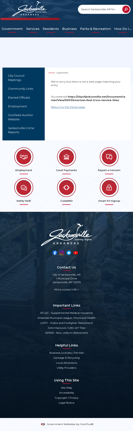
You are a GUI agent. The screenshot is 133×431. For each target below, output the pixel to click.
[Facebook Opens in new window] (55, 252)
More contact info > (66, 289)
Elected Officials (19, 97)
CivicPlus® (86, 424)
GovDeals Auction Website (20, 117)
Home (51, 73)
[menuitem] (12, 29)
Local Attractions (66, 362)
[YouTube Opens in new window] (75, 252)
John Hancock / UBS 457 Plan (66, 327)
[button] (126, 9)
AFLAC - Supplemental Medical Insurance (66, 312)
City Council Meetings (16, 77)
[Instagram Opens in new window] (62, 252)
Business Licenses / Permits (66, 352)
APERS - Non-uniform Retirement (66, 332)
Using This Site (66, 380)
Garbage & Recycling (66, 357)
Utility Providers (66, 367)
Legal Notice (66, 402)
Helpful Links (66, 345)
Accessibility (66, 392)
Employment (17, 106)
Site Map (66, 387)
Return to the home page (68, 107)
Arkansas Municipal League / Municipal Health (67, 317)
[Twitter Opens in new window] (69, 252)
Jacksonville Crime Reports (21, 130)
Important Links (66, 305)
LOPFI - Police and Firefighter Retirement (66, 323)
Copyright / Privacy (66, 397)
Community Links (20, 88)
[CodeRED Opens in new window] (66, 191)
